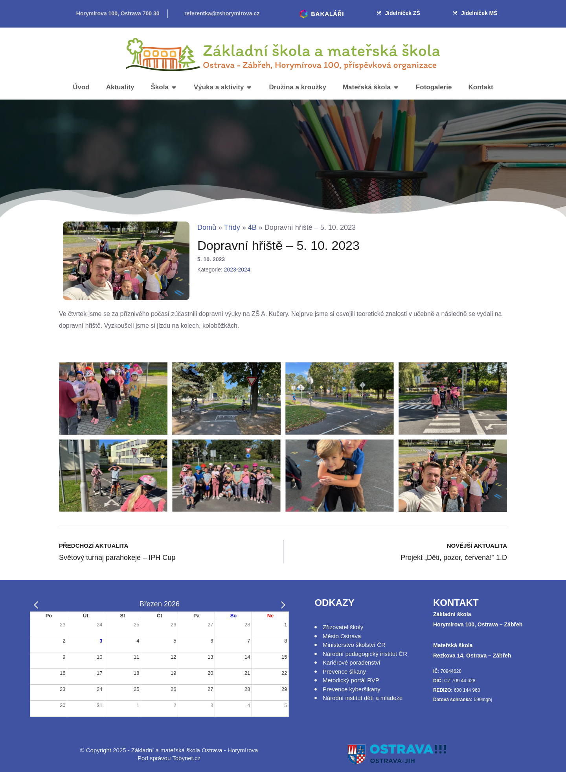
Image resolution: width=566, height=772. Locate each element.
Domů (206, 227)
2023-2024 (237, 269)
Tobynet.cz (186, 758)
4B (252, 227)
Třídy (232, 227)
